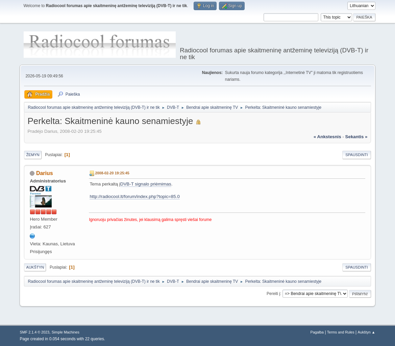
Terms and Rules (340, 332)
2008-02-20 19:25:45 (112, 173)
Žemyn (32, 155)
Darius (44, 173)
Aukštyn (35, 267)
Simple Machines (65, 332)
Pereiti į (273, 293)
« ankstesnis (327, 136)
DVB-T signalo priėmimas (145, 184)
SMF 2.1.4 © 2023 (34, 332)
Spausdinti (356, 155)
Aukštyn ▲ (366, 332)
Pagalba (317, 332)
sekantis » (356, 136)
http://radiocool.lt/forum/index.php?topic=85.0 (134, 196)
